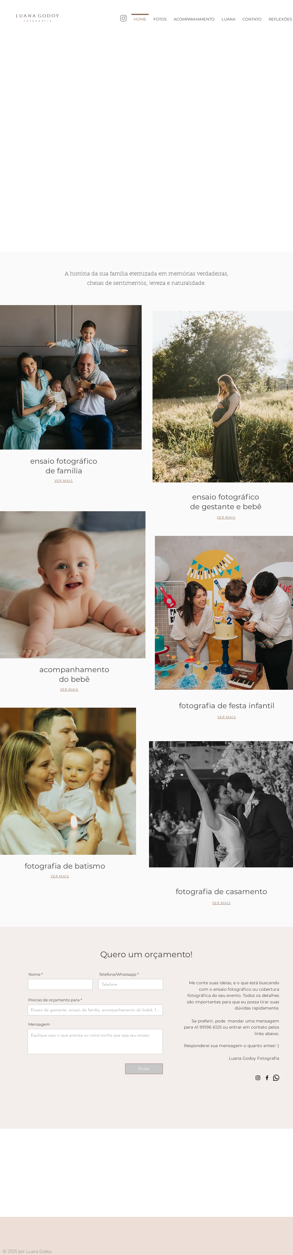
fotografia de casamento (221, 891)
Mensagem (39, 1024)
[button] (160, 16)
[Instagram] (123, 18)
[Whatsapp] (276, 1078)
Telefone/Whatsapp (117, 974)
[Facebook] (267, 1078)
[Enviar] (144, 1069)
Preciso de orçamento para (54, 1000)
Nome (35, 974)
